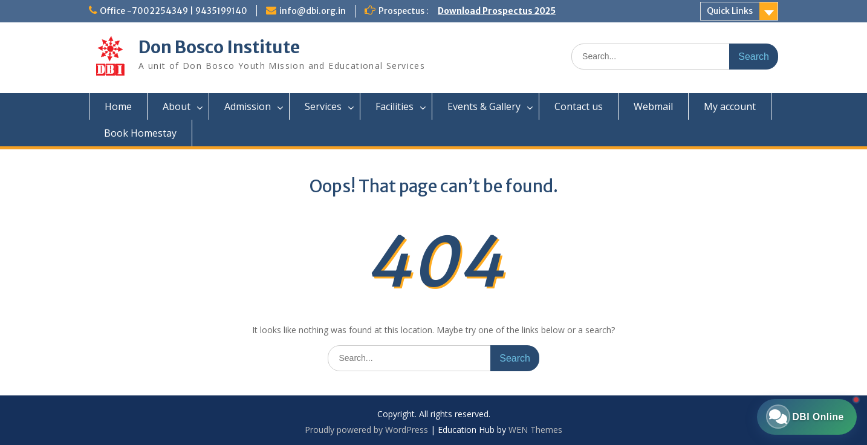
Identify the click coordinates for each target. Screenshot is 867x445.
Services (323, 106)
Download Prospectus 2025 (497, 10)
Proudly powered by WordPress (366, 429)
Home (118, 106)
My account (730, 106)
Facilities (394, 106)
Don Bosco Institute (219, 47)
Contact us (578, 106)
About (176, 106)
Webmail (653, 106)
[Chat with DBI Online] (804, 415)
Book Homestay (140, 133)
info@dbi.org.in (312, 10)
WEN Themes (535, 429)
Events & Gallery (484, 106)
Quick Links (730, 10)
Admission (247, 106)
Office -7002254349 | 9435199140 (173, 10)
